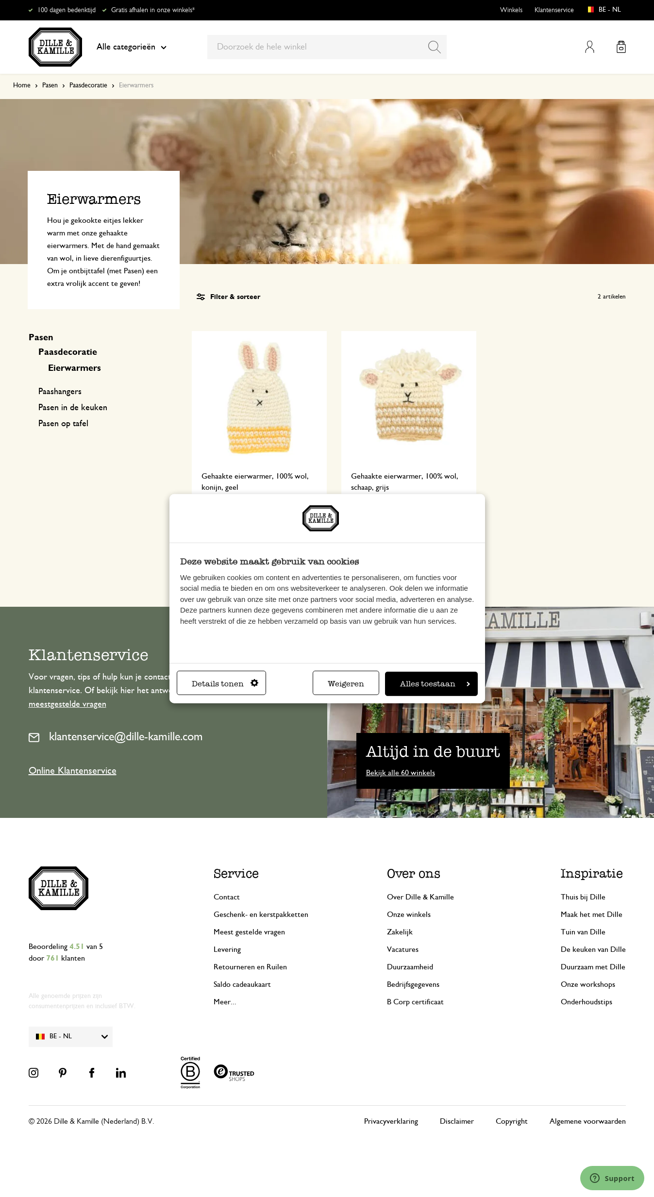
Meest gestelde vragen (249, 932)
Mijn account (589, 47)
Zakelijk (400, 932)
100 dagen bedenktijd (66, 10)
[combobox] (327, 47)
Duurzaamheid (410, 967)
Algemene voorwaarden (588, 1121)
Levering (227, 949)
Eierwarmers (74, 368)
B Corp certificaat (415, 1002)
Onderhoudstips (586, 1002)
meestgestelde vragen (67, 704)
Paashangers (60, 391)
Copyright (512, 1121)
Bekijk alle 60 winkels (400, 773)
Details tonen (225, 683)
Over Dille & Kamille (420, 897)
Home (22, 85)
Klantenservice (554, 10)
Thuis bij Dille (583, 897)
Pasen (50, 85)
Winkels (511, 10)
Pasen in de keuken (72, 407)
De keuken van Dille (593, 949)
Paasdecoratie (88, 85)
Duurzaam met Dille (593, 967)
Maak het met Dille (591, 914)
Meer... (225, 1002)
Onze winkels (409, 914)
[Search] (434, 47)
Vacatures (403, 949)
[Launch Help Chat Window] (612, 1178)
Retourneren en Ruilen (250, 967)
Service (236, 873)
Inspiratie (592, 873)
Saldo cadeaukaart (242, 984)
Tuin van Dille (583, 932)
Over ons (413, 873)
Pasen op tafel (63, 423)
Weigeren (346, 683)
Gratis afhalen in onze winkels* (153, 10)
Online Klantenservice (73, 771)
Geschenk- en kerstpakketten (261, 914)
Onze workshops (588, 984)
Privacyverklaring (391, 1121)
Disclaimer (457, 1121)
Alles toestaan (435, 683)
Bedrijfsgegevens (413, 984)
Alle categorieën (132, 47)
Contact (227, 897)
